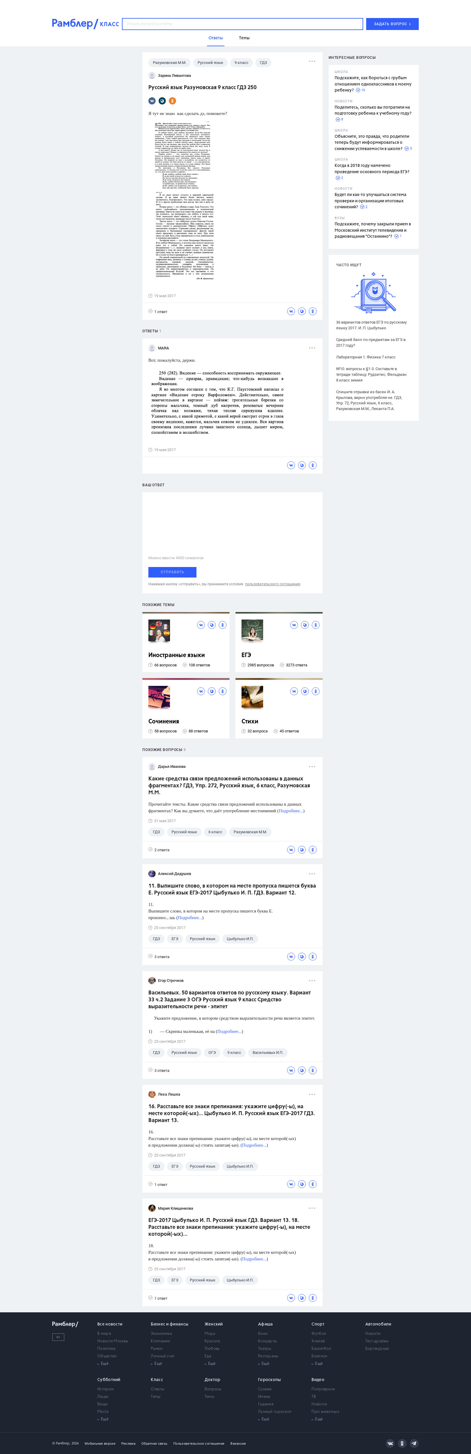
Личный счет (163, 1356)
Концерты (267, 1341)
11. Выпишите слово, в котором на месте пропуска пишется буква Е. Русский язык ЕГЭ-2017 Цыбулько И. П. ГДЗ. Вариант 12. (232, 889)
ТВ (313, 1397)
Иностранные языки (176, 655)
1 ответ (157, 311)
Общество (107, 1356)
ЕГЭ (246, 655)
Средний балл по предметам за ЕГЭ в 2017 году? (371, 342)
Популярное (323, 1389)
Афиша (265, 1324)
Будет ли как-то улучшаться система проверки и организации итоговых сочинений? (370, 201)
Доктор (212, 1380)
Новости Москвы (112, 1341)
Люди (102, 1397)
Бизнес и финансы (169, 1324)
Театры (265, 1349)
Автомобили (378, 1324)
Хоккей (318, 1341)
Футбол (318, 1334)
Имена (264, 1397)
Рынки (157, 1349)
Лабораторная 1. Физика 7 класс (366, 357)
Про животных (325, 1412)
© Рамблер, (61, 1443)
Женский (214, 1324)
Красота (212, 1341)
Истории (105, 1389)
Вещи (102, 1404)
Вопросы (213, 1389)
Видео (317, 1380)
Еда (208, 1356)
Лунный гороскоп (275, 1412)
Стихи (250, 722)
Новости (373, 1334)
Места (103, 1412)
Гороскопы (269, 1380)
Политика (106, 1349)
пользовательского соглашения (272, 584)
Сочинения (163, 722)
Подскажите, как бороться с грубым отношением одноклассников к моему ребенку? (373, 84)
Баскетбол (321, 1349)
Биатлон (319, 1356)
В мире (104, 1334)
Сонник (265, 1389)
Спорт (317, 1324)
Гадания (265, 1404)
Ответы (157, 1389)
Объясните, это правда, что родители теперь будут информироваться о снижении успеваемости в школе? (372, 142)
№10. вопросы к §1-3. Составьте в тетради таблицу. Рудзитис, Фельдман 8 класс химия (371, 374)
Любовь (212, 1349)
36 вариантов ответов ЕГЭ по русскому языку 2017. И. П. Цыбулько (371, 325)
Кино (263, 1334)
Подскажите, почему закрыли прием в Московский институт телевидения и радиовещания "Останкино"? (373, 230)
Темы (155, 1397)
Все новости (109, 1324)
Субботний (108, 1380)
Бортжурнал (377, 1349)
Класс (157, 1380)
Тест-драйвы (377, 1341)
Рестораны (268, 1356)
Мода (210, 1334)
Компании (160, 1341)
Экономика (161, 1334)
